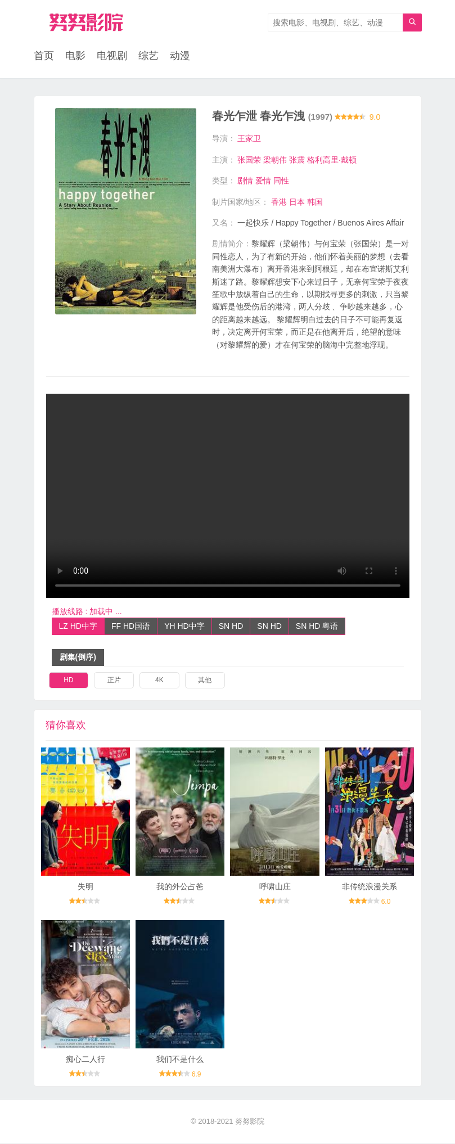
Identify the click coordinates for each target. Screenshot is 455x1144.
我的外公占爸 (180, 886)
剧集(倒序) (78, 657)
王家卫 (249, 138)
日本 (297, 201)
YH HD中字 (184, 625)
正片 (114, 680)
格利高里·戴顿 (332, 159)
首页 (44, 56)
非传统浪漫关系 (369, 886)
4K (159, 680)
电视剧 (112, 56)
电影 (75, 56)
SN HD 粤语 (317, 625)
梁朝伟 (275, 159)
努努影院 (249, 1122)
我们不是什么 (180, 1059)
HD (68, 680)
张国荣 (249, 159)
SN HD (231, 625)
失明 (85, 886)
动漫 (180, 56)
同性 (281, 181)
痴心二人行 (85, 1059)
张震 (297, 159)
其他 (204, 680)
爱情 (263, 181)
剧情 (245, 181)
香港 (279, 201)
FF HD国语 (130, 625)
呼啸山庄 (275, 886)
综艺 (148, 56)
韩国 (315, 201)
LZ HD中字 (78, 625)
